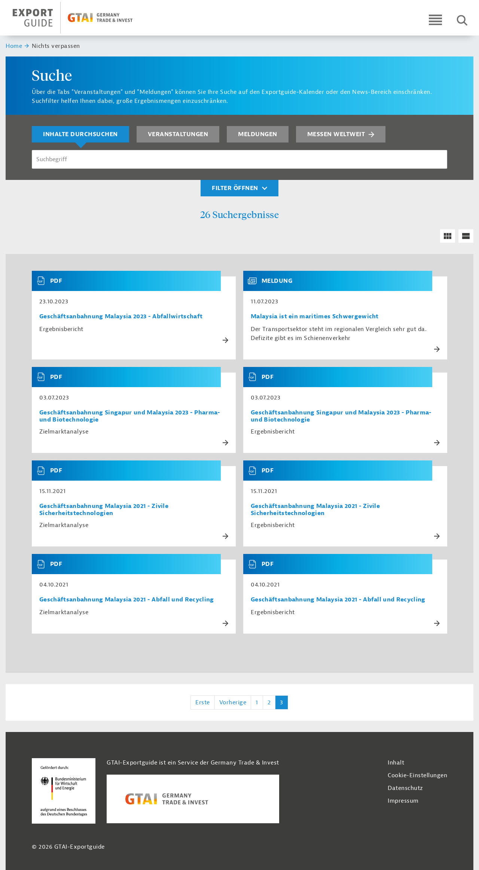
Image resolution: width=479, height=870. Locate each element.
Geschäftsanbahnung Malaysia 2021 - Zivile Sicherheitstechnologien (103, 510)
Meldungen (257, 134)
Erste (202, 702)
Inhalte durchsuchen (80, 134)
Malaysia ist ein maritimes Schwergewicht (315, 316)
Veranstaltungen (178, 134)
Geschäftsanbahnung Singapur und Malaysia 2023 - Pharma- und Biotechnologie (129, 416)
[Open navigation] (435, 19)
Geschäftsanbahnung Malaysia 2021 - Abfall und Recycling (126, 599)
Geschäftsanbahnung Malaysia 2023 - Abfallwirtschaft (120, 316)
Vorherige (233, 702)
